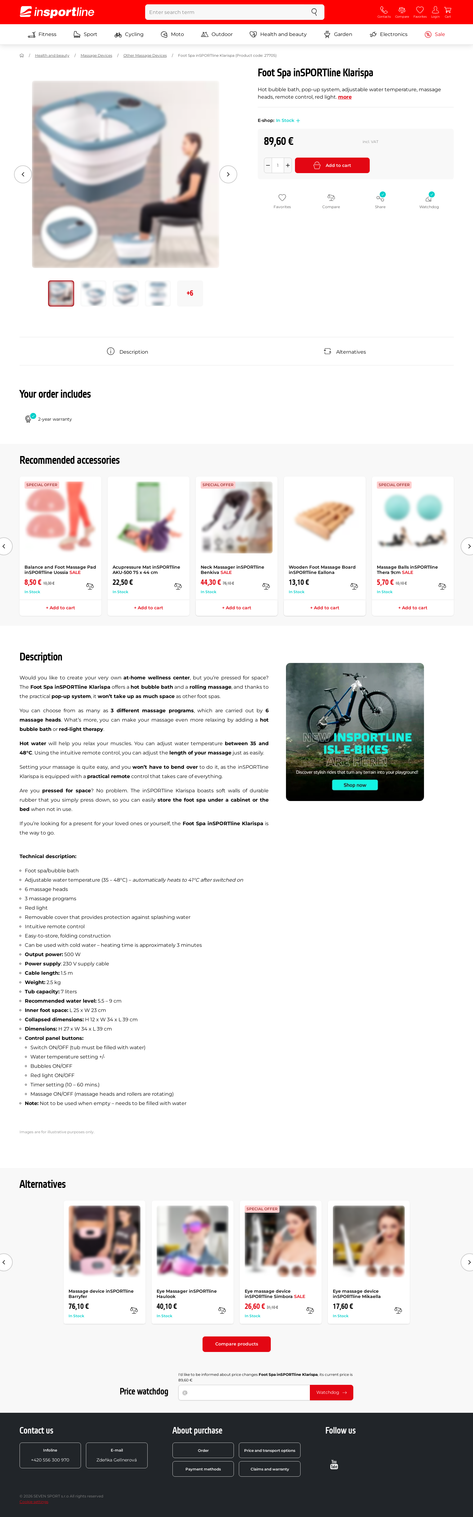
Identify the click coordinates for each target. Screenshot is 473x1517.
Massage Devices (96, 55)
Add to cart (332, 165)
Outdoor (217, 34)
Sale (434, 34)
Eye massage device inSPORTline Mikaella (357, 1293)
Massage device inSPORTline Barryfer (101, 1293)
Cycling (129, 34)
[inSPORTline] (57, 12)
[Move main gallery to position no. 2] (126, 293)
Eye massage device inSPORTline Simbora (275, 1293)
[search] (314, 12)
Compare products (236, 1344)
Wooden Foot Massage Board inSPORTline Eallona (322, 569)
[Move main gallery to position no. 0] (61, 293)
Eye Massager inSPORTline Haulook (187, 1293)
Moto (172, 34)
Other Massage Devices (145, 55)
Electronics (388, 34)
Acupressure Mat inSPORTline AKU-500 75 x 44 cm (146, 569)
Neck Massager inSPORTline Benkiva (232, 569)
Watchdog (331, 1392)
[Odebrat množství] (268, 165)
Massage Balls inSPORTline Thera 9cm (407, 569)
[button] (297, 121)
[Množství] (278, 165)
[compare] (89, 586)
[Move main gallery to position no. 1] (93, 293)
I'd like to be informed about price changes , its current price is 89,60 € (265, 1377)
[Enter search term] (224, 12)
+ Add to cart (60, 608)
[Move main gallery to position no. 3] (158, 293)
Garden (338, 34)
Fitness (42, 34)
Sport (85, 34)
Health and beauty (278, 34)
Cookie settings (34, 1501)
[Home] (22, 55)
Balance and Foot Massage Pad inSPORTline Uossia (60, 569)
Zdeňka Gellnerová (116, 1455)
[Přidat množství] (288, 165)
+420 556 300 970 (50, 1455)
